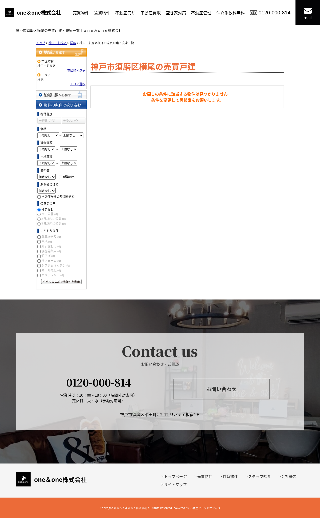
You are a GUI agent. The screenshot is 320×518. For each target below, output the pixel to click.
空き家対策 (176, 13)
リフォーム (51, 260)
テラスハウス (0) (70, 121)
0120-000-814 (274, 12)
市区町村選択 (76, 70)
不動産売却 (125, 13)
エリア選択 (77, 84)
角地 (46, 241)
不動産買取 (151, 13)
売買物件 (81, 13)
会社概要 (288, 476)
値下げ (48, 256)
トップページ (175, 476)
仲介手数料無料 (230, 13)
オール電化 (51, 270)
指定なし (47, 209)
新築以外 (69, 177)
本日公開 (49, 214)
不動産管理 (201, 13)
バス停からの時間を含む (58, 196)
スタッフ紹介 (259, 476)
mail (308, 13)
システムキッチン (55, 265)
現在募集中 (51, 251)
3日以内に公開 (53, 218)
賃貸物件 (102, 13)
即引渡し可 (51, 246)
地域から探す (61, 52)
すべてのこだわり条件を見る (61, 281)
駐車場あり (51, 236)
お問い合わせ (221, 389)
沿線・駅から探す (61, 94)
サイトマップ (175, 484)
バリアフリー (52, 275)
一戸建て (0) (47, 120)
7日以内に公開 (53, 223)
